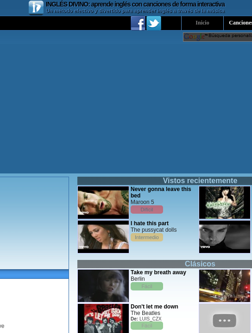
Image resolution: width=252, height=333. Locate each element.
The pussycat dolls (153, 230)
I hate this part (150, 223)
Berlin (138, 279)
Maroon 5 (142, 202)
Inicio (202, 22)
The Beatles (145, 313)
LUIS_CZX (150, 318)
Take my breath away (158, 272)
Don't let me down (154, 306)
